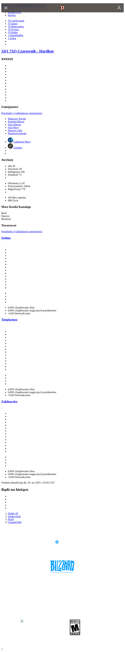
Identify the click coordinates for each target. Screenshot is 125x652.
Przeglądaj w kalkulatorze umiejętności (21, 113)
